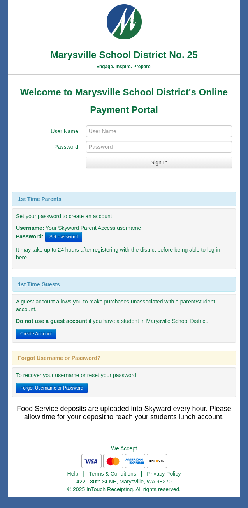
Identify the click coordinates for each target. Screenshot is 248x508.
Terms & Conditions (112, 474)
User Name (64, 131)
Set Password (63, 237)
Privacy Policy (164, 474)
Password (66, 147)
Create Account (36, 334)
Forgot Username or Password (51, 388)
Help (73, 474)
